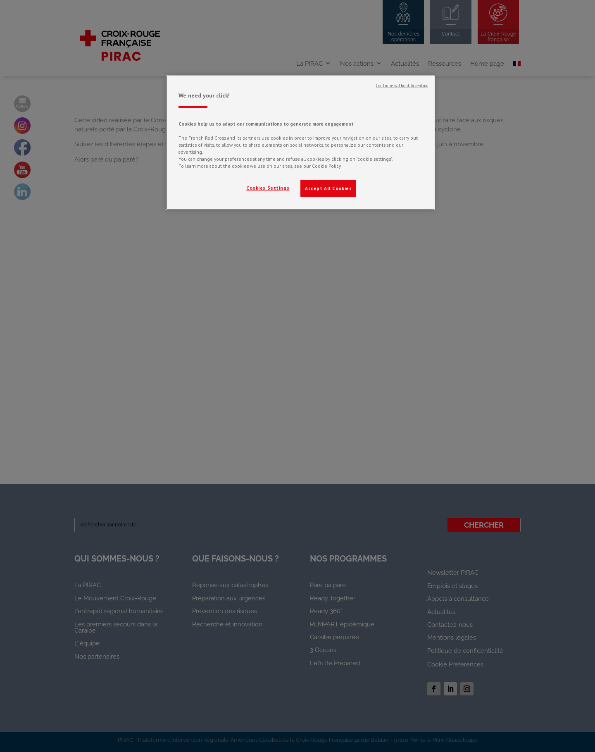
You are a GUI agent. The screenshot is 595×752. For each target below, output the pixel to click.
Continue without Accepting (402, 85)
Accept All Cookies (328, 188)
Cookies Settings (267, 188)
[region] (300, 142)
